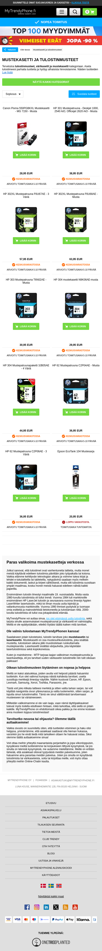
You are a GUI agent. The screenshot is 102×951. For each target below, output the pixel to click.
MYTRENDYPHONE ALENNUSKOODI (51, 868)
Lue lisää (7, 72)
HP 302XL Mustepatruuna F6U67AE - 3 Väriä (26, 195)
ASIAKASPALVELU (51, 810)
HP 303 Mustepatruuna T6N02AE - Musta (26, 281)
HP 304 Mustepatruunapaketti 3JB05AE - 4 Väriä (26, 367)
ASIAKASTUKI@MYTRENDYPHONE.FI (72, 780)
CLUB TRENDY (51, 839)
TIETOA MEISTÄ (51, 832)
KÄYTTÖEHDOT (51, 875)
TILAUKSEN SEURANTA (51, 824)
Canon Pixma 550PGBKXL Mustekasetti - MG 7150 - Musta (26, 110)
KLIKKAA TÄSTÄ (80, 3)
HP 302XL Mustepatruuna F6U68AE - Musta (76, 195)
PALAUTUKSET (51, 817)
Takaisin (12, 49)
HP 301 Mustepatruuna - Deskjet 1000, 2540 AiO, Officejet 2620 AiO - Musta (76, 110)
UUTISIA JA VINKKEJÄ (50, 860)
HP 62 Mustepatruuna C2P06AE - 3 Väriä (26, 453)
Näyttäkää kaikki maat (51, 896)
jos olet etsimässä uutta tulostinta (65, 618)
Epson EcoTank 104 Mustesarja (75, 451)
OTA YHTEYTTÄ (51, 846)
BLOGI (51, 853)
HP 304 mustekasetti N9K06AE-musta (76, 279)
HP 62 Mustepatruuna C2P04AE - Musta (75, 365)
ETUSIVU (51, 803)
